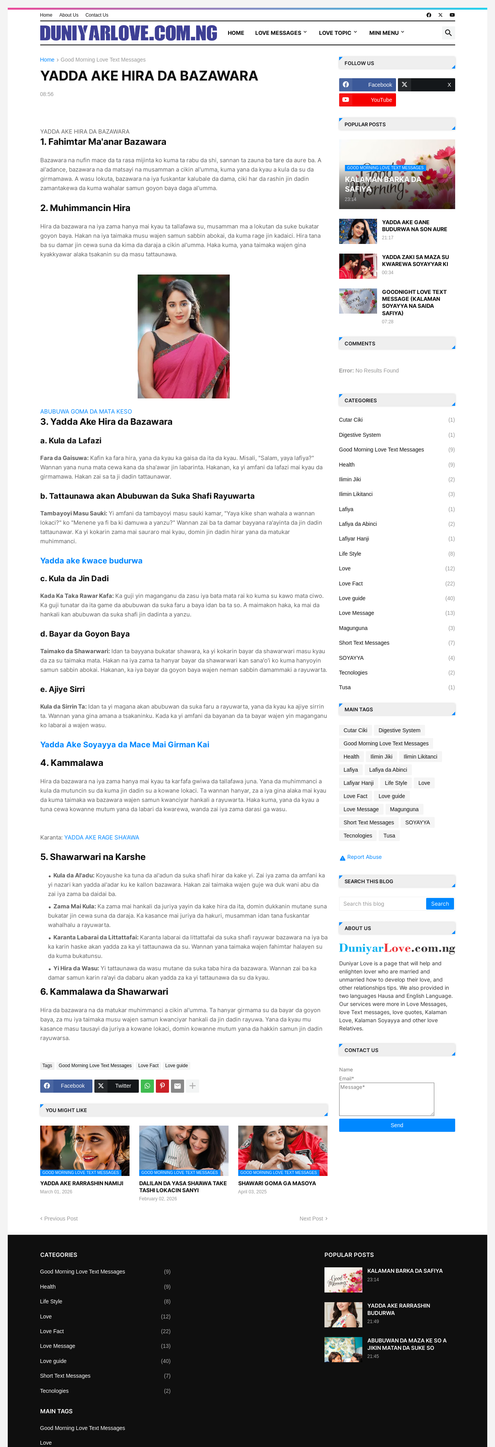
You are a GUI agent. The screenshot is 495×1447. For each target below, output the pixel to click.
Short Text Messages (397, 643)
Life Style (397, 553)
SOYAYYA (397, 658)
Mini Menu (384, 32)
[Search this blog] (383, 904)
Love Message (397, 613)
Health (397, 464)
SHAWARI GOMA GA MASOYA (277, 1183)
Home (46, 15)
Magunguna (397, 628)
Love (397, 568)
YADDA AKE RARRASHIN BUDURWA (398, 1309)
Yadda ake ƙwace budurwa (91, 560)
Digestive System (397, 435)
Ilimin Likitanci (397, 494)
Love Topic (335, 32)
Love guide (176, 1065)
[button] (448, 32)
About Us (69, 15)
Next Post (311, 1218)
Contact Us (96, 15)
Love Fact (148, 1065)
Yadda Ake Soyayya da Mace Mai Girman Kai (124, 744)
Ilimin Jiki (397, 479)
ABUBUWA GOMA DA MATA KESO (86, 411)
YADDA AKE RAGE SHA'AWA (101, 837)
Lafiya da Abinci (397, 524)
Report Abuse (364, 856)
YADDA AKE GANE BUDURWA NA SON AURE (414, 225)
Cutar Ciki (397, 419)
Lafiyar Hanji (397, 538)
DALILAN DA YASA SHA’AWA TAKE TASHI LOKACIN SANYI (183, 1186)
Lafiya (397, 509)
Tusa (397, 687)
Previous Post (61, 1218)
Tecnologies (397, 672)
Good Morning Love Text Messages (103, 60)
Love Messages (278, 32)
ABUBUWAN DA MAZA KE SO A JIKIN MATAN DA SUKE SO (407, 1344)
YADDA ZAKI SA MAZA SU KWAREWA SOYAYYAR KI (415, 260)
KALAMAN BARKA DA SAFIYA (405, 1270)
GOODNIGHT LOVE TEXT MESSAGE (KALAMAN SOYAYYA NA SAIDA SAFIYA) (414, 302)
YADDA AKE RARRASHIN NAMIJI (81, 1183)
